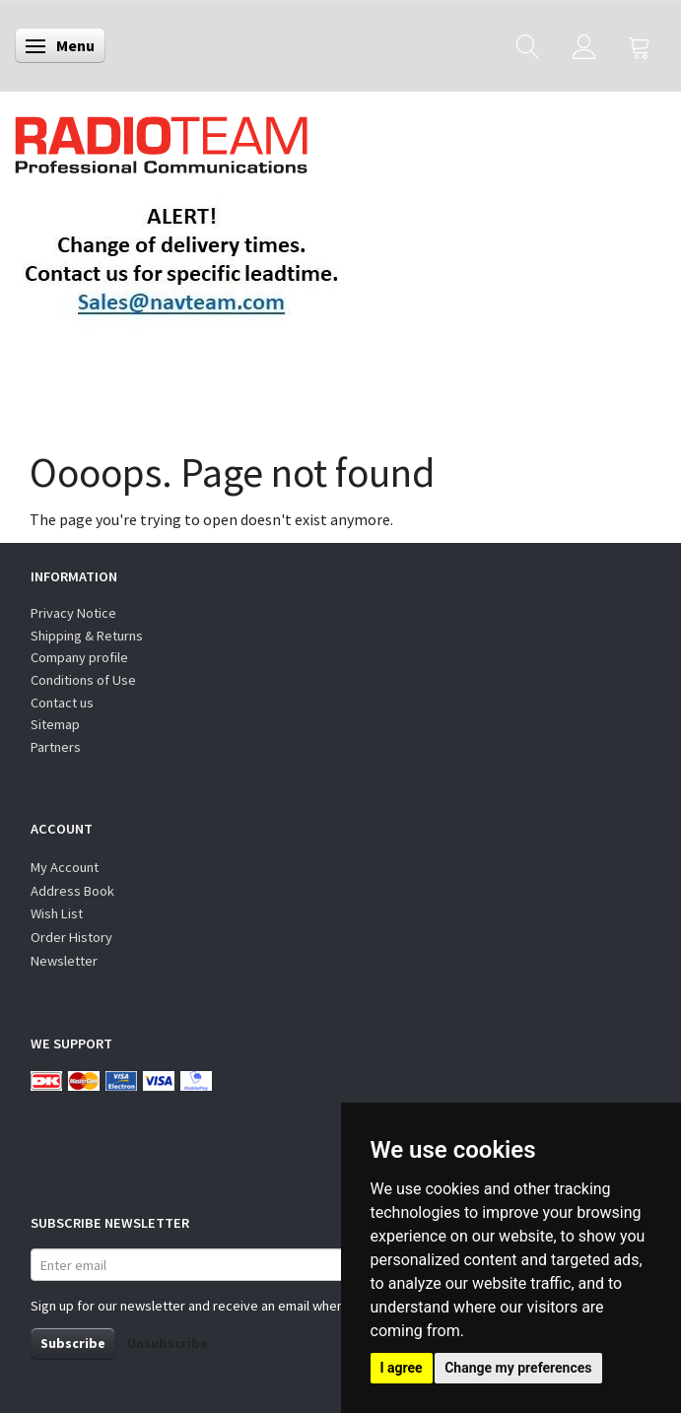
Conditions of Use (83, 680)
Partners (56, 747)
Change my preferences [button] (517, 1368)
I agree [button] (401, 1368)
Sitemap (55, 724)
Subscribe (72, 1343)
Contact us (62, 702)
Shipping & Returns (87, 635)
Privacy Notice (73, 613)
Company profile (79, 657)
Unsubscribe (167, 1343)
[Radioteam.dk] (161, 139)
